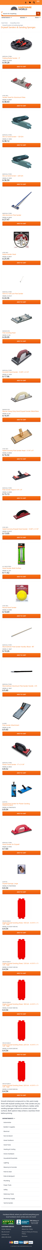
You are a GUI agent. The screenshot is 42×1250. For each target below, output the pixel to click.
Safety (6, 1189)
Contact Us (5, 1234)
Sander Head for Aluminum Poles (13, 97)
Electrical (6, 1131)
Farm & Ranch (8, 1136)
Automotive (7, 1122)
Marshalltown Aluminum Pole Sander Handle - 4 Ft (19, 686)
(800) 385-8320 (6, 1237)
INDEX (37, 17)
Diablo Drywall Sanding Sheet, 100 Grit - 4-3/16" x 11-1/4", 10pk (20, 923)
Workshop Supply (9, 1198)
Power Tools (7, 1185)
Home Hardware (9, 1154)
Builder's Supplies (9, 1127)
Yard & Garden (8, 1203)
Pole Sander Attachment (10, 725)
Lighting (6, 1163)
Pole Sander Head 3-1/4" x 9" (12, 490)
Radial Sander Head (9, 254)
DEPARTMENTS (6, 17)
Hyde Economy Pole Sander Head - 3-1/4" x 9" (18, 450)
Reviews (24, 1236)
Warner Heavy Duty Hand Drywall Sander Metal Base (20, 411)
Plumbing (7, 1181)
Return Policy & (27, 1232)
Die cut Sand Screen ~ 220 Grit (12, 176)
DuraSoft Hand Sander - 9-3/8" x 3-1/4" (15, 372)
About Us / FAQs (27, 1229)
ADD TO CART (21, 66)
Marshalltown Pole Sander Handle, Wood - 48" (18, 647)
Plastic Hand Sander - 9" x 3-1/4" (13, 764)
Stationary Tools (9, 1194)
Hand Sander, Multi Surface (11, 568)
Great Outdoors (9, 1140)
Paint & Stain (8, 1172)
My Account (6, 1232)
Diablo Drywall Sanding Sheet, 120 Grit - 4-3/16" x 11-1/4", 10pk (20, 964)
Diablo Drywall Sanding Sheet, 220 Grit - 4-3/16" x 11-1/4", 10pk (20, 1045)
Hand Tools (4, 23)
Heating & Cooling (9, 1149)
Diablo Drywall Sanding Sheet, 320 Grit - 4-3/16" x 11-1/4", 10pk (20, 1086)
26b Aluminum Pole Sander (11, 215)
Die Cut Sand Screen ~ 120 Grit (12, 137)
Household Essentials (10, 1158)
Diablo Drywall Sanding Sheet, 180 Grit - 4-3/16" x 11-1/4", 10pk (20, 1005)
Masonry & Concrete (10, 1167)
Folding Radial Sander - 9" (11, 58)
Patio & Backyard (9, 1176)
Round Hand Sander (9, 607)
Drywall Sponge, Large (10, 883)
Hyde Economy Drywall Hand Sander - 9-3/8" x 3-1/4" (20, 529)
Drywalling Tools (15, 23)
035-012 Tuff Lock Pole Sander (12, 294)
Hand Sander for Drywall (10, 844)
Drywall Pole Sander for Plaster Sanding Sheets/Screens (16, 804)
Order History (6, 1229)
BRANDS (22, 17)
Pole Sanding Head (8, 333)
